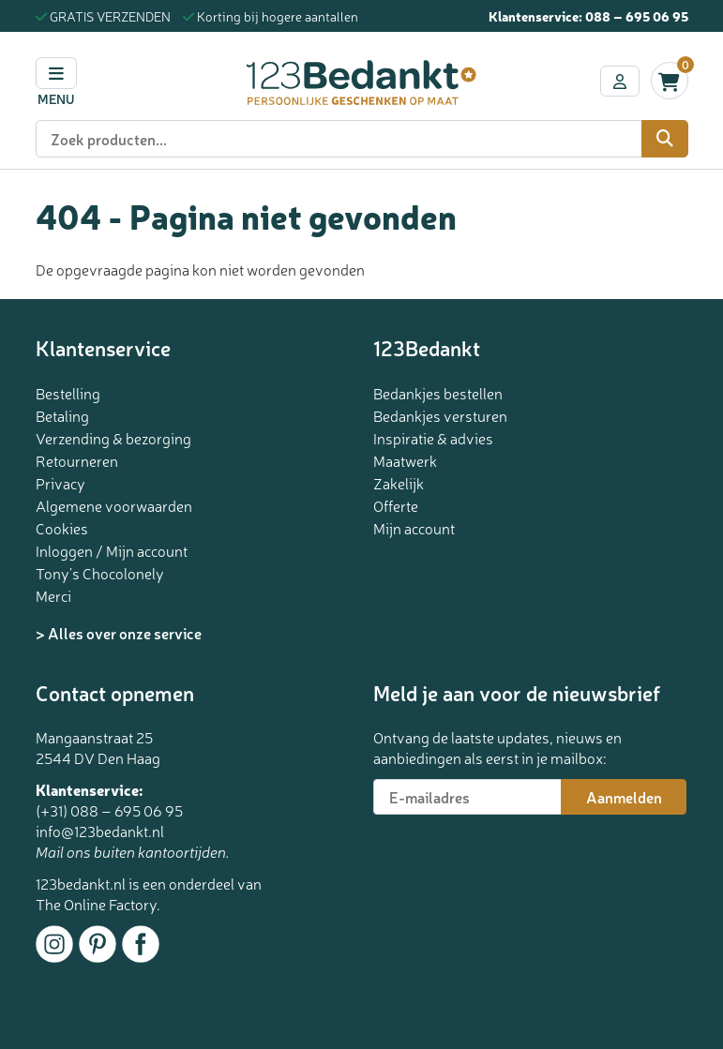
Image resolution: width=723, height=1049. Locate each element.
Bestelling (68, 392)
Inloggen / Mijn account (112, 550)
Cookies (62, 527)
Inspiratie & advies (433, 437)
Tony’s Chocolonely (100, 572)
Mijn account (414, 527)
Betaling (62, 415)
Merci (53, 595)
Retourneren (77, 460)
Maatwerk (405, 460)
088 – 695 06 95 (636, 15)
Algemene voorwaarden (114, 505)
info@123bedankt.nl (100, 830)
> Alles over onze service (119, 632)
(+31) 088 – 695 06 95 (109, 810)
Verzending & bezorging (113, 437)
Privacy (60, 482)
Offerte (395, 505)
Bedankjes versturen (440, 415)
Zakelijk (398, 482)
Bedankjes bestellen (438, 392)
